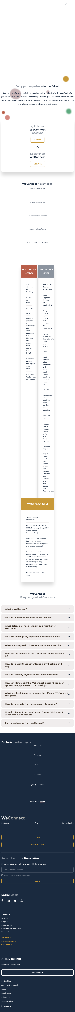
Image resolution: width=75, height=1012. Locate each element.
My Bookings (6, 981)
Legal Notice (6, 993)
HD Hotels (5, 918)
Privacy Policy (6, 997)
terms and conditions (22, 875)
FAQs (3, 989)
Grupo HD (5, 922)
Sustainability (6, 925)
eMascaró (7, 1006)
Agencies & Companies (10, 985)
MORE (42, 801)
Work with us (6, 932)
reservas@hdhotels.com (10, 965)
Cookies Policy (7, 1001)
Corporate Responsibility (11, 928)
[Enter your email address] (37, 870)
